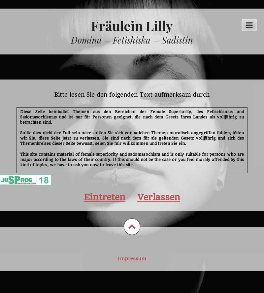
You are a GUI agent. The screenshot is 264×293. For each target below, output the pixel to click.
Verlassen (158, 197)
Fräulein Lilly (132, 25)
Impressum (132, 259)
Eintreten (104, 197)
